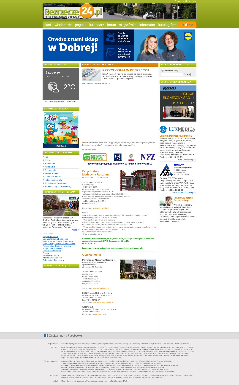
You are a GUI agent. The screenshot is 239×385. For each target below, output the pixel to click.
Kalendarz (81, 344)
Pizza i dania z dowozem (56, 183)
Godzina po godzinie (54, 101)
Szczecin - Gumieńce (69, 363)
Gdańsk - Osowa (67, 367)
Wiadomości (65, 344)
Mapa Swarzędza (86, 369)
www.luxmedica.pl (187, 160)
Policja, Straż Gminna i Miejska (57, 246)
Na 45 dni (71, 101)
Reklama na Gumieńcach (153, 363)
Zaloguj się (180, 1)
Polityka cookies (155, 344)
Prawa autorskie (167, 344)
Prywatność (144, 344)
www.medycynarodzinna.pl (102, 302)
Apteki (47, 160)
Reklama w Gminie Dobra (165, 371)
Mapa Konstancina (94, 365)
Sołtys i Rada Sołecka (52, 248)
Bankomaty (50, 163)
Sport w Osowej (126, 367)
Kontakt (186, 344)
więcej (75, 230)
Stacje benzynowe (53, 176)
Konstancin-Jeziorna (69, 365)
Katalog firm (127, 344)
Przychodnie (50, 170)
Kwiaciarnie (50, 167)
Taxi (46, 157)
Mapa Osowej (89, 367)
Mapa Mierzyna (91, 361)
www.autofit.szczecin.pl (184, 192)
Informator (118, 344)
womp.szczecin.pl (99, 314)
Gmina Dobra (66, 371)
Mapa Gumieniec (94, 363)
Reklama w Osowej (157, 367)
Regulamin (178, 344)
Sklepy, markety (52, 173)
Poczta (46, 253)
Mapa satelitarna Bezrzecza (55, 239)
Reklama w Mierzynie (164, 361)
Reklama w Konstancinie (169, 365)
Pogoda (74, 344)
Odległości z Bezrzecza (53, 260)
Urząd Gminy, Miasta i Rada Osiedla (59, 243)
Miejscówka (109, 344)
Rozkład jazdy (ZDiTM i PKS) (58, 186)
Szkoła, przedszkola (52, 251)
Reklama (136, 344)
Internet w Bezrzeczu (52, 258)
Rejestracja (191, 1)
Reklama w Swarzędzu (160, 369)
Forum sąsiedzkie (104, 361)
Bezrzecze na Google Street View (58, 241)
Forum (101, 344)
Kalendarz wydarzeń (130, 361)
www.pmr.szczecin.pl (100, 208)
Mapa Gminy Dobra (89, 371)
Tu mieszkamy (117, 361)
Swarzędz (65, 369)
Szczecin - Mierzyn (68, 361)
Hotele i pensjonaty (53, 180)
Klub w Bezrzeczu (51, 255)
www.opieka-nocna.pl (100, 288)
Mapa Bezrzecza (50, 236)
